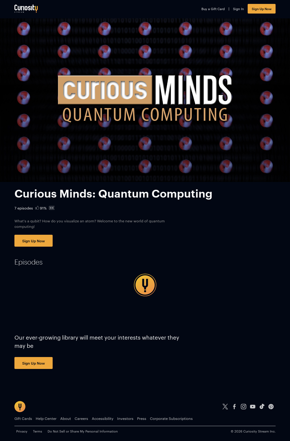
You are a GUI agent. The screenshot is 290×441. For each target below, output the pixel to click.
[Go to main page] (26, 8)
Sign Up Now (261, 8)
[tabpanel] (144, 285)
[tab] (28, 262)
